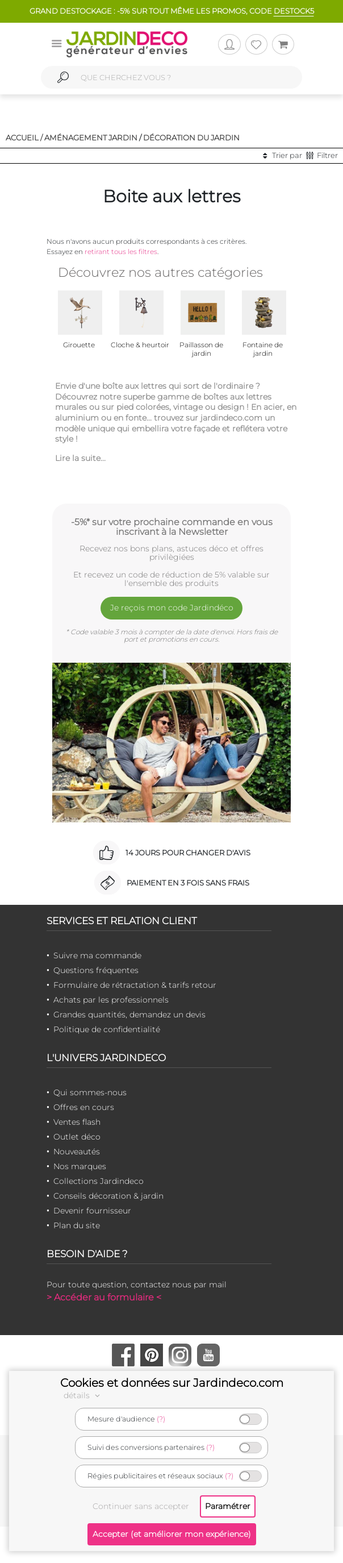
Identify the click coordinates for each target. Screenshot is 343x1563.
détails (83, 1395)
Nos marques (79, 1166)
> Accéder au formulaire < (104, 1297)
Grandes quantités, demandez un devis (129, 1014)
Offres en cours (83, 1107)
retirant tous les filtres (121, 251)
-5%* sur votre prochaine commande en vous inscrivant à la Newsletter (172, 527)
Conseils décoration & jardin (108, 1196)
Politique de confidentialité (106, 1029)
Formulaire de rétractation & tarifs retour (134, 985)
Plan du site (76, 1225)
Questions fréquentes (96, 970)
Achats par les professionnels (111, 1000)
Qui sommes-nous (90, 1092)
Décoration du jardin (191, 137)
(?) (161, 1419)
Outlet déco (77, 1137)
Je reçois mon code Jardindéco (171, 607)
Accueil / (24, 137)
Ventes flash (77, 1122)
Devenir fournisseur (92, 1210)
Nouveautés (76, 1151)
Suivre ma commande (97, 955)
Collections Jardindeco (98, 1181)
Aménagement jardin (90, 137)
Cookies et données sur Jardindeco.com (171, 1383)
